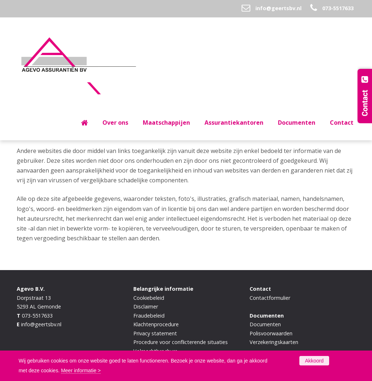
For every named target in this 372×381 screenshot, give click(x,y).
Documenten (265, 324)
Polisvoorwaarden (271, 333)
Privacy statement (155, 333)
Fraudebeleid (149, 315)
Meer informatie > (81, 370)
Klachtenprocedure (156, 324)
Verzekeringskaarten (274, 342)
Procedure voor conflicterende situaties (180, 342)
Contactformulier (270, 297)
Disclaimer (145, 306)
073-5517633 (337, 8)
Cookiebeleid (148, 297)
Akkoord (314, 361)
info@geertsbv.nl (278, 8)
